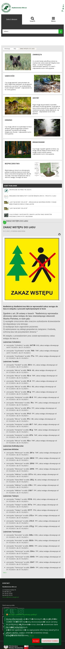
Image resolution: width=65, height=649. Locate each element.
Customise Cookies (50, 641)
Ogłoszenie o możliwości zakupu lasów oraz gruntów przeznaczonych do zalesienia (30, 215)
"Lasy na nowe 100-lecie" (18, 208)
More (31, 635)
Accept (36, 641)
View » (5, 572)
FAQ (15, 48)
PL (63, 11)
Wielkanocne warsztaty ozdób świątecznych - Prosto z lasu (32, 196)
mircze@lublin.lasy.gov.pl (10, 597)
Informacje (7, 48)
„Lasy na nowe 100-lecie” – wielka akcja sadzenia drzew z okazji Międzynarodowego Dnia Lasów (32, 203)
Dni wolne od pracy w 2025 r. (20, 190)
